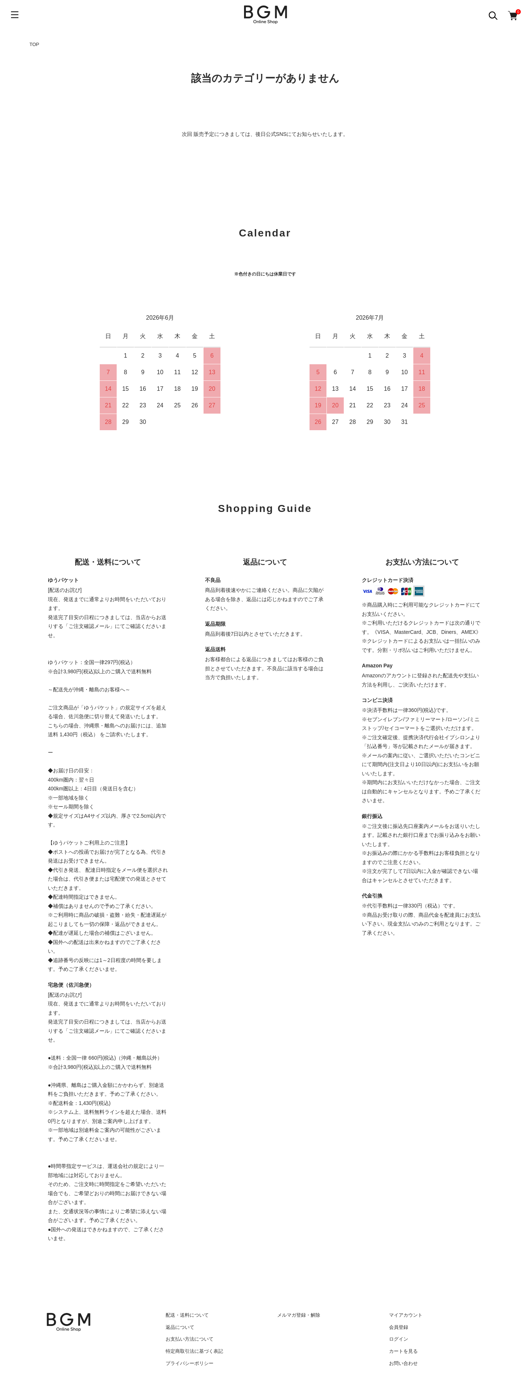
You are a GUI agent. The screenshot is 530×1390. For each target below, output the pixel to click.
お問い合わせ (403, 1363)
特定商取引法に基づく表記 (194, 1351)
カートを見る (403, 1351)
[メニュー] (14, 14)
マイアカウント (406, 1315)
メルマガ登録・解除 (298, 1315)
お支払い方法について (189, 1339)
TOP (34, 44)
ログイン (398, 1339)
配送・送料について (187, 1315)
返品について (180, 1327)
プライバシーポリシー (189, 1363)
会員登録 (398, 1327)
